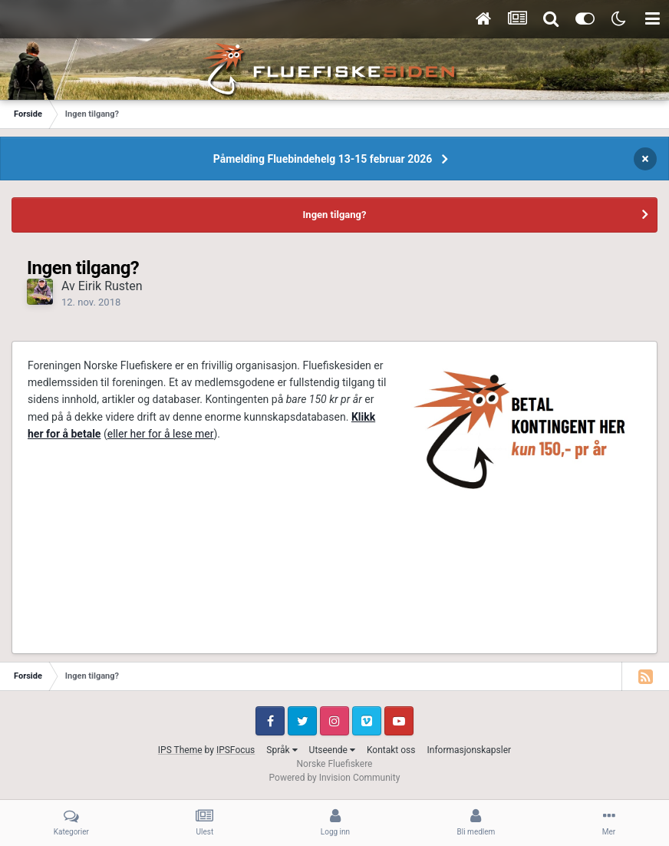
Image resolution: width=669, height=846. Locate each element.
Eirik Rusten (110, 286)
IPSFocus (235, 750)
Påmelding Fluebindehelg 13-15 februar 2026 (323, 159)
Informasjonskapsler (469, 750)
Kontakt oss (391, 750)
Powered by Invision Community (334, 777)
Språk (281, 750)
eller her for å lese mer (160, 434)
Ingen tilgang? (335, 214)
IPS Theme (180, 750)
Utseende (332, 750)
